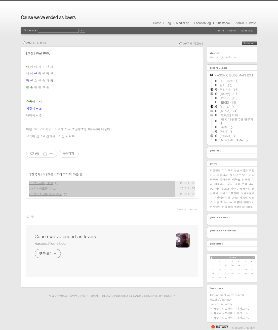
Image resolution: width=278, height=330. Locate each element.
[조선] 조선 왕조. (38, 53)
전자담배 (215, 207)
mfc (230, 207)
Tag (168, 23)
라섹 (218, 188)
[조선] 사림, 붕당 (41, 183)
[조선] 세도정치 (40, 188)
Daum (137, 296)
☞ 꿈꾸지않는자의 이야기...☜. (229, 308)
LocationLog (202, 23)
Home (157, 23)
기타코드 (225, 179)
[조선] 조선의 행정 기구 (45, 194)
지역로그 (62, 296)
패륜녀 (238, 202)
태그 (51, 296)
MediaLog (182, 23)
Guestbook (223, 23)
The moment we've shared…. (229, 295)
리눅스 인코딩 (241, 179)
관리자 (84, 296)
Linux (235, 197)
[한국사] (36, 174)
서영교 (218, 202)
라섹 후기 (222, 175)
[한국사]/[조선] (193, 43)
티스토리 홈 (219, 326)
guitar (225, 188)
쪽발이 (235, 193)
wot (212, 188)
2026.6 (232, 257)
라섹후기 (219, 184)
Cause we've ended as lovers (48, 17)
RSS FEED (253, 43)
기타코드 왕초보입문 (235, 170)
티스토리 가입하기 (243, 327)
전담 (224, 207)
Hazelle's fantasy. (221, 299)
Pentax (228, 202)
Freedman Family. (221, 304)
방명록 (73, 296)
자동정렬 (215, 170)
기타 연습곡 (237, 188)
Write (252, 23)
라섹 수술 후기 (244, 184)
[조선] (50, 174)
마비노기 (248, 202)
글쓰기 (94, 296)
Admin (239, 23)
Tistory (169, 296)
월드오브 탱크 (239, 175)
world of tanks (243, 207)
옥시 (230, 184)
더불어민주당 (222, 197)
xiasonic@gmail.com (52, 243)
